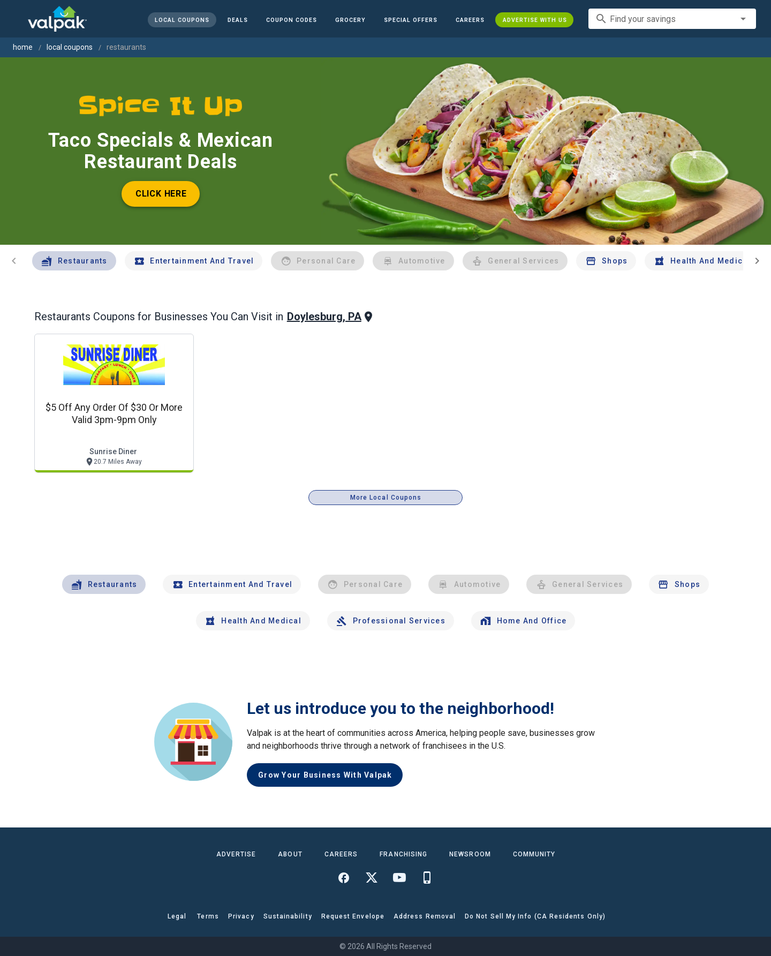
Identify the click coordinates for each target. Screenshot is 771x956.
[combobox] (672, 19)
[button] (410, 19)
